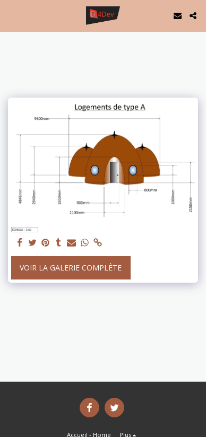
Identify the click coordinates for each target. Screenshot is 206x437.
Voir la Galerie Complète (71, 268)
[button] (12, 15)
